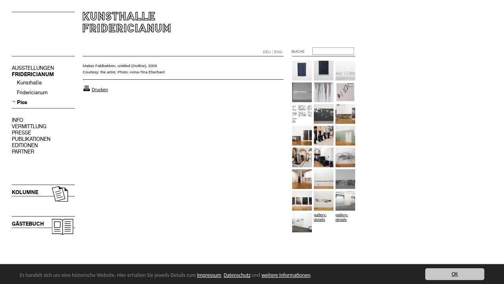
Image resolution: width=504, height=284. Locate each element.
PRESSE (21, 133)
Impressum (209, 275)
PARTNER (23, 152)
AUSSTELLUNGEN (33, 68)
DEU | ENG (272, 52)
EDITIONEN (25, 145)
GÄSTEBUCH (28, 224)
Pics (22, 102)
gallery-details (320, 217)
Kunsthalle (29, 83)
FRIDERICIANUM (33, 74)
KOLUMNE (25, 192)
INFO (17, 120)
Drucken (100, 89)
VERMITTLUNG (29, 126)
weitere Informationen (285, 275)
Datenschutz (237, 275)
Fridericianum (32, 92)
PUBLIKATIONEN (31, 139)
